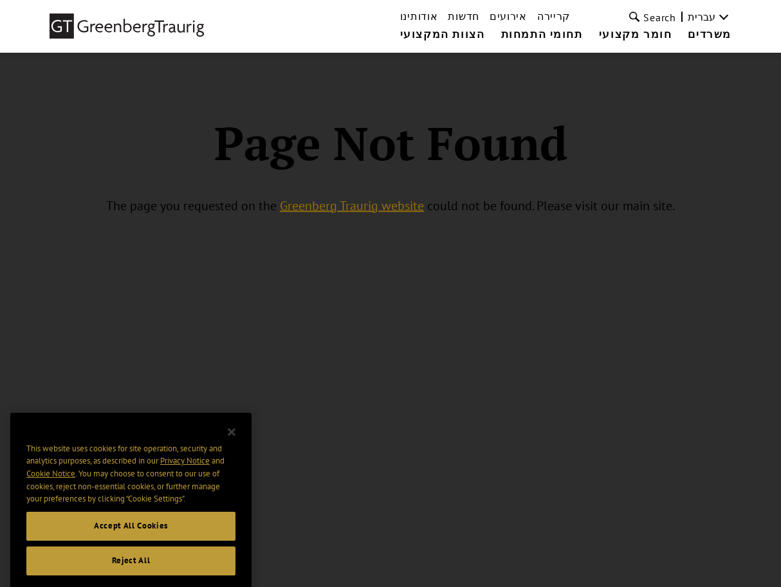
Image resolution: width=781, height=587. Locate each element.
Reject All (131, 569)
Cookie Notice (50, 482)
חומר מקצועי (635, 34)
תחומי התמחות (542, 34)
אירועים (508, 16)
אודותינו (419, 16)
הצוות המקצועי (442, 34)
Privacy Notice (185, 469)
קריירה (553, 16)
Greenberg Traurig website (352, 205)
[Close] (231, 441)
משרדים (709, 34)
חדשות (463, 16)
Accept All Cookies (131, 534)
